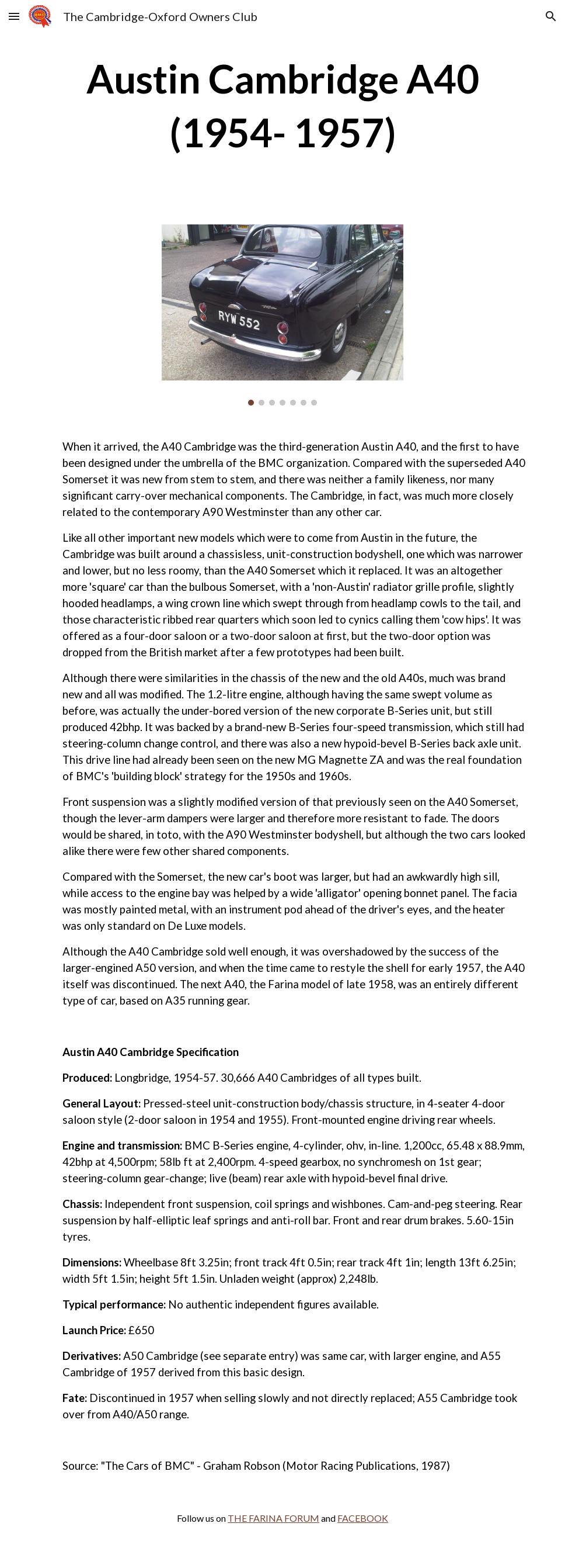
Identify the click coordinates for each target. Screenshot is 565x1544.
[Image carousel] (282, 315)
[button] (14, 16)
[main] (282, 105)
